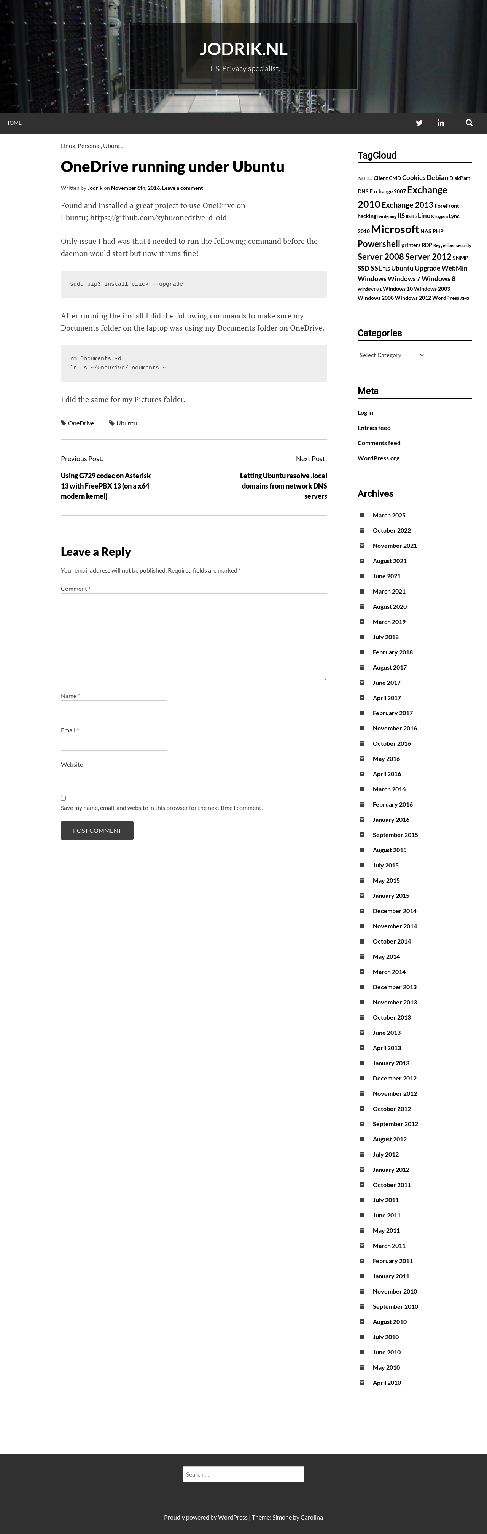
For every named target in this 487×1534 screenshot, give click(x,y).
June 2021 (387, 575)
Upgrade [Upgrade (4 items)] (428, 268)
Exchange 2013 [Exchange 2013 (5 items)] (407, 204)
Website (72, 764)
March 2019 (389, 621)
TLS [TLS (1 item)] (386, 268)
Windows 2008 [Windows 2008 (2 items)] (376, 297)
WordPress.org (378, 457)
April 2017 (387, 697)
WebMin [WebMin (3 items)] (455, 268)
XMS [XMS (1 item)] (464, 298)
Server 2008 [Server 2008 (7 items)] (381, 256)
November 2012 (395, 1093)
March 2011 (389, 1245)
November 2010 (395, 1291)
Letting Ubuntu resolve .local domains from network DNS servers (283, 485)
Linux (68, 145)
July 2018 (386, 636)
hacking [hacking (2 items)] (367, 216)
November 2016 (395, 728)
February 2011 (393, 1260)
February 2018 (393, 652)
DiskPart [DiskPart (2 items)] (459, 178)
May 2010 (386, 1367)
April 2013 (387, 1047)
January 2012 (391, 1169)
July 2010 (386, 1336)
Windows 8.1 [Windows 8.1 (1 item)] (370, 288)
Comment (76, 588)
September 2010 (395, 1306)
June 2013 (387, 1032)
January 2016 (391, 819)
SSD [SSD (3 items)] (363, 268)
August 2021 (390, 560)
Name (70, 695)
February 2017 (393, 712)
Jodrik (95, 188)
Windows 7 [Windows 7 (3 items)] (404, 279)
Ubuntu (113, 145)
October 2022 (392, 530)
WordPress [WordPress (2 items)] (445, 297)
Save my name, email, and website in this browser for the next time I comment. (162, 807)
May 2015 (386, 880)
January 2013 (391, 1062)
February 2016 (393, 804)
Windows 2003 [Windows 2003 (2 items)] (432, 288)
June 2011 (387, 1215)
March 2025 (389, 515)
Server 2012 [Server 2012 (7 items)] (428, 256)
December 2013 (395, 986)
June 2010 (387, 1352)
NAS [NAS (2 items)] (425, 231)
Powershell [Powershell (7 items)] (379, 244)
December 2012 (395, 1078)
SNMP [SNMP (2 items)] (460, 258)
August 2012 (390, 1139)
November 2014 (395, 925)
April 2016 (387, 773)
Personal (89, 145)
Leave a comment (182, 188)
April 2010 (387, 1382)
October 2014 (392, 941)
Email (70, 730)
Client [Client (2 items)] (381, 178)
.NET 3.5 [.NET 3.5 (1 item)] (365, 178)
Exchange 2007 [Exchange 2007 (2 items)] (388, 191)
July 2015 (386, 865)
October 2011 (392, 1184)
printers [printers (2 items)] (410, 245)
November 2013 (395, 1002)
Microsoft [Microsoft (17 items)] (395, 229)
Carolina (312, 1517)
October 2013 (392, 1017)
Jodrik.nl (244, 48)
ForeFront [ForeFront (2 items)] (446, 205)
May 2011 (386, 1230)
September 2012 (395, 1123)
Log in (365, 412)
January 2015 (391, 895)
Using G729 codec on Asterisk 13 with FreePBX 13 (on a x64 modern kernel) (106, 485)
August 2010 (390, 1321)
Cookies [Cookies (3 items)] (413, 177)
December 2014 (395, 910)
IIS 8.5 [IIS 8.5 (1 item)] (411, 216)
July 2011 (386, 1199)
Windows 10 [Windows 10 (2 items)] (398, 288)
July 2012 (386, 1154)
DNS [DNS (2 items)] (363, 191)
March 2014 (389, 971)
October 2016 (392, 743)
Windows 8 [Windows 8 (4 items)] (438, 278)
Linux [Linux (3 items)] (426, 216)
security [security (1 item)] (463, 245)
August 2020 (390, 606)
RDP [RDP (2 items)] (427, 245)
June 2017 (387, 682)
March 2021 (389, 591)
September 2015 (395, 834)
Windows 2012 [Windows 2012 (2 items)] (413, 297)
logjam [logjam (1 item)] (441, 216)
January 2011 (391, 1275)
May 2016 (386, 758)
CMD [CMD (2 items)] (395, 178)
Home (13, 122)
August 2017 (390, 667)
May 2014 (386, 956)
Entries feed (374, 427)
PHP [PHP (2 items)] (438, 231)
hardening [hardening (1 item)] (386, 216)
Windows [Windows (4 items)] (372, 278)
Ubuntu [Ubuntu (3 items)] (402, 268)
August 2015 (390, 849)
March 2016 (389, 788)
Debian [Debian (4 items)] (437, 177)
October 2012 (392, 1108)
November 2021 (395, 545)
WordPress (233, 1517)
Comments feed (379, 442)
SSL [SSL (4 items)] (376, 268)
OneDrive (81, 422)
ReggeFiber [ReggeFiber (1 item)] (444, 245)
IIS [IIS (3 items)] (401, 216)
